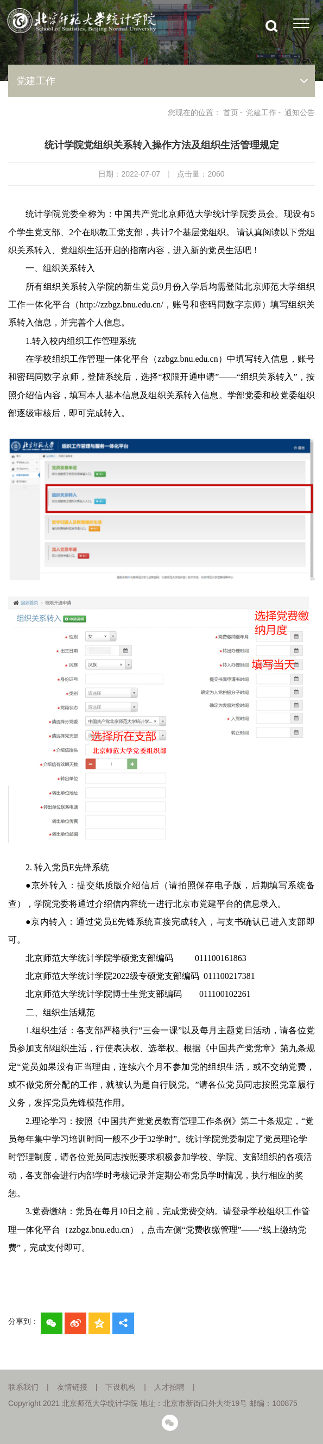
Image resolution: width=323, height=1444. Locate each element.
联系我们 (23, 1387)
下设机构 (120, 1387)
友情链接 (72, 1387)
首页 (230, 112)
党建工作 (261, 112)
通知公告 (299, 112)
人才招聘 (169, 1387)
